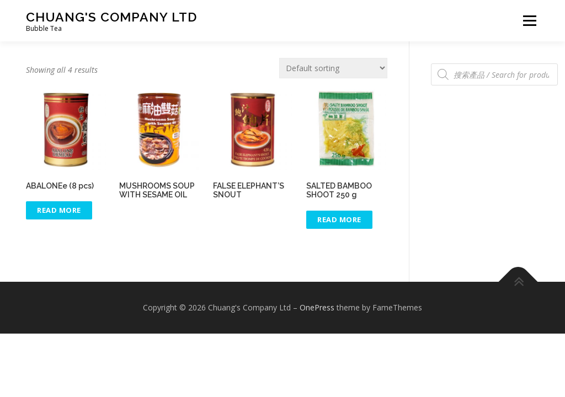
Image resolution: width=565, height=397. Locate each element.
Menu (529, 20)
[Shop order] (333, 68)
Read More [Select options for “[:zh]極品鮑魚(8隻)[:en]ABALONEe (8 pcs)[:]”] (59, 210)
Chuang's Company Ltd (111, 16)
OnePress (317, 307)
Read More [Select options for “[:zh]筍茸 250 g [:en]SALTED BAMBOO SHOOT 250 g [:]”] (339, 219)
